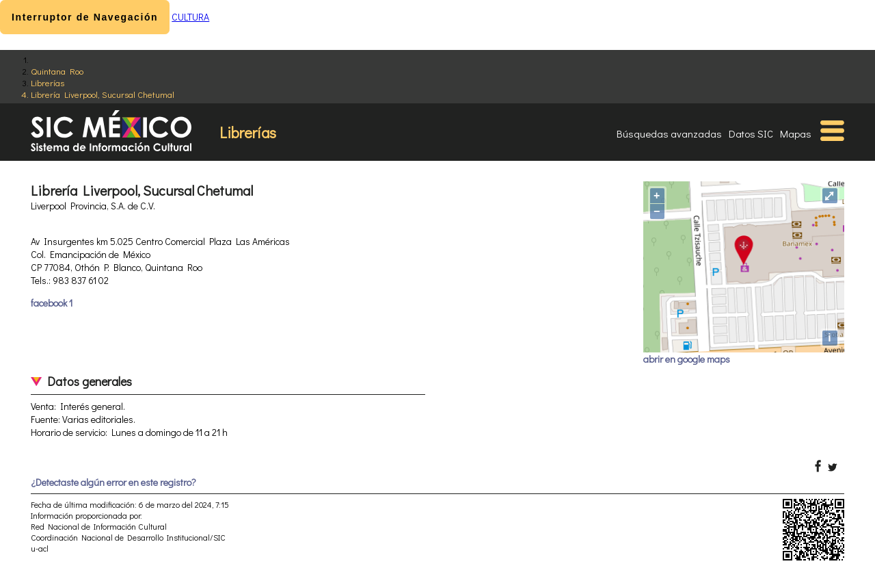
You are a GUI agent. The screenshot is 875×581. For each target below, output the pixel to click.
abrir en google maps (686, 358)
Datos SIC (751, 133)
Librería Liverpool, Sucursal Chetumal (102, 94)
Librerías (47, 82)
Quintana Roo (57, 71)
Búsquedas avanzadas (669, 133)
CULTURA (190, 16)
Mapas (795, 133)
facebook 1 (51, 302)
